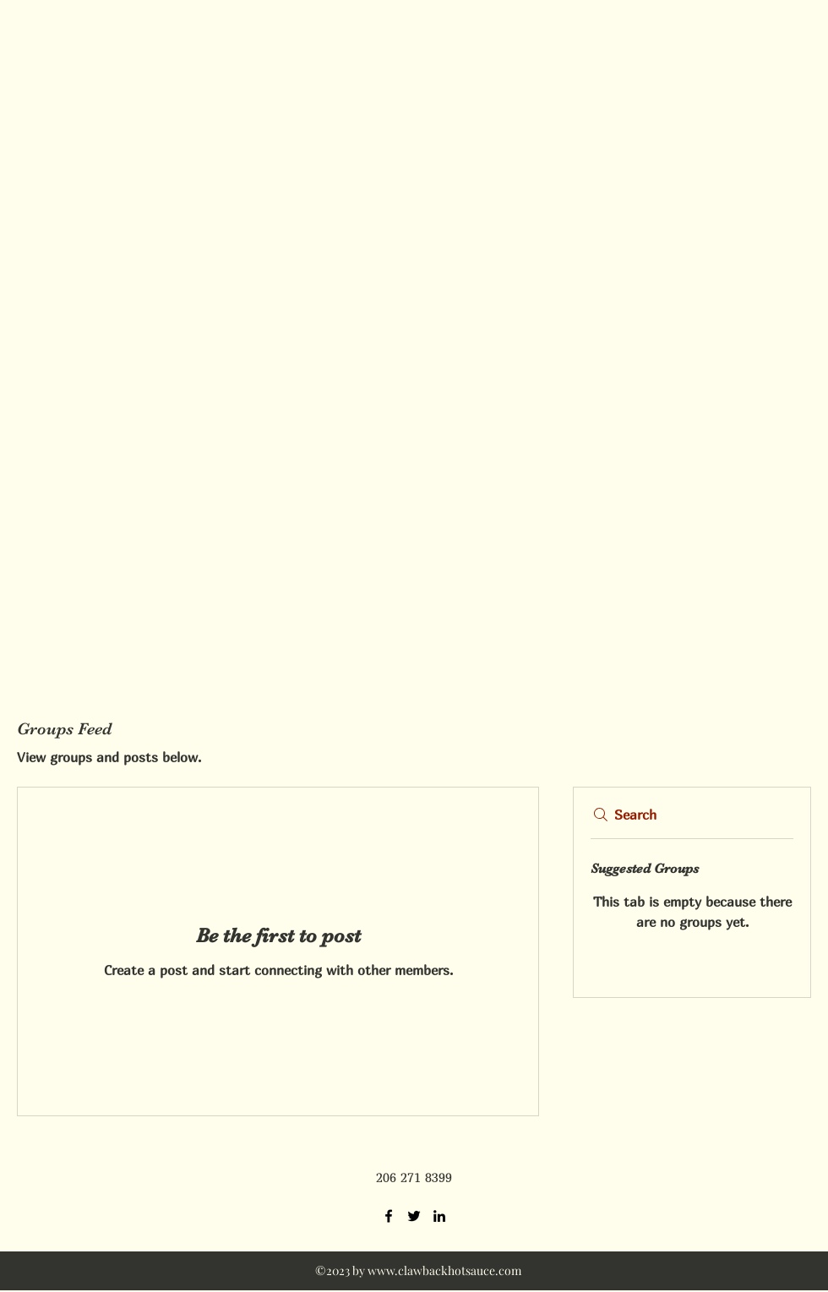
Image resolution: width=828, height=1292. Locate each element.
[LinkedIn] (439, 1216)
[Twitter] (414, 1216)
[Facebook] (388, 1216)
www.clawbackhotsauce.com (444, 1270)
